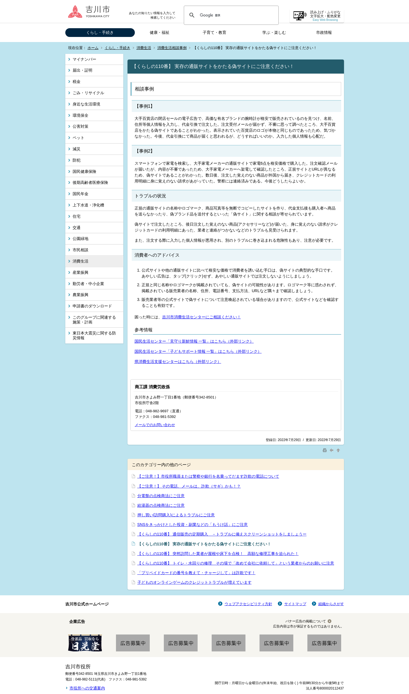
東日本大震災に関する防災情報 (94, 335)
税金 (77, 81)
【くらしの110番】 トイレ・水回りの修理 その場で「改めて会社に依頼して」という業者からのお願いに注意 (235, 563)
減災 (77, 149)
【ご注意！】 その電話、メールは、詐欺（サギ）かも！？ (189, 486)
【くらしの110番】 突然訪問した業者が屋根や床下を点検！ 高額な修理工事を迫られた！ (218, 553)
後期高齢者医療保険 (90, 182)
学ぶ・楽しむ (274, 32)
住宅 (77, 216)
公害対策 (80, 126)
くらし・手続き (100, 32)
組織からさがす (331, 604)
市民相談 (80, 250)
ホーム (93, 48)
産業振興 (80, 272)
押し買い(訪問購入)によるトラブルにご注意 (176, 515)
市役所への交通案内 (87, 688)
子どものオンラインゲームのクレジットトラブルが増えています (194, 582)
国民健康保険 (84, 171)
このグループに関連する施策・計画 (94, 319)
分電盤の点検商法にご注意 (161, 495)
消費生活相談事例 (172, 48)
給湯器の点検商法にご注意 (161, 505)
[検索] (230, 15)
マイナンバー (84, 59)
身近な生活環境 (86, 104)
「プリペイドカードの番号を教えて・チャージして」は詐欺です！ (196, 572)
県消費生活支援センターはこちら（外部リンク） (178, 361)
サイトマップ (295, 604)
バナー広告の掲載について (305, 621)
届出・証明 (82, 70)
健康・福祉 (159, 32)
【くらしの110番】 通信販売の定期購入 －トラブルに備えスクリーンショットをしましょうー (222, 534)
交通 (77, 227)
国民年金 (80, 193)
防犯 (77, 160)
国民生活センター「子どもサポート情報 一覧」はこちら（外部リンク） (198, 351)
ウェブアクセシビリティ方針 (248, 604)
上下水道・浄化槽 (88, 205)
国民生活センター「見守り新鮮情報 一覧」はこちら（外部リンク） (194, 341)
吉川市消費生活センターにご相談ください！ (201, 317)
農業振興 (80, 294)
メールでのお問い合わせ (155, 425)
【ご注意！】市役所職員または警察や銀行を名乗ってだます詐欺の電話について (208, 476)
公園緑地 (80, 238)
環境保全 (80, 115)
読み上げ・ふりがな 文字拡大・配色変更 (325, 16)
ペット (78, 137)
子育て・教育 (214, 32)
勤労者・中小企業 (88, 283)
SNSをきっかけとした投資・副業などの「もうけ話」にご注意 (192, 524)
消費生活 (144, 48)
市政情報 (324, 32)
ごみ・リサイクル (88, 93)
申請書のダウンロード (92, 306)
